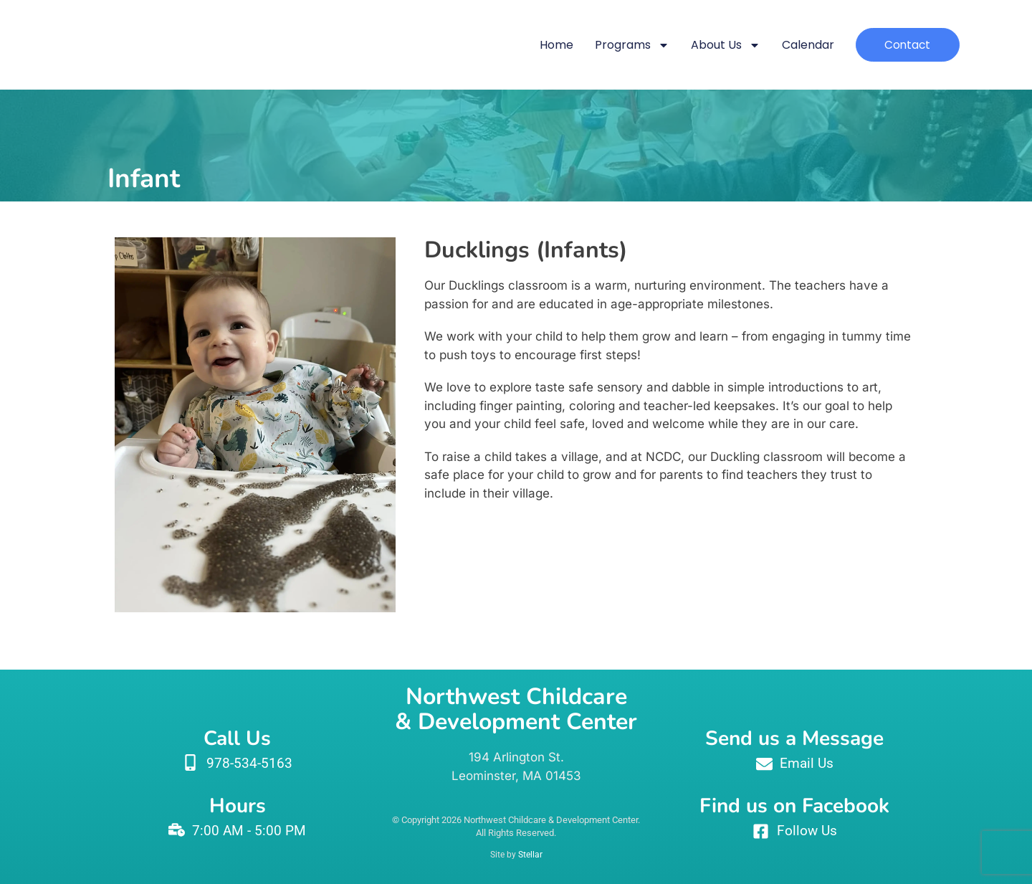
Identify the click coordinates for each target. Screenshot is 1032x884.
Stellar (530, 855)
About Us (716, 45)
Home (547, 45)
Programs (623, 45)
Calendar (799, 45)
